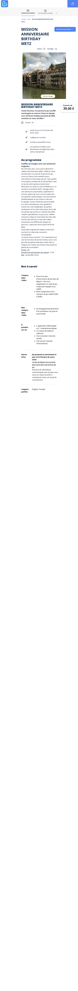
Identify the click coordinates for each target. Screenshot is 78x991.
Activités (24, 19)
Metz (29, 19)
